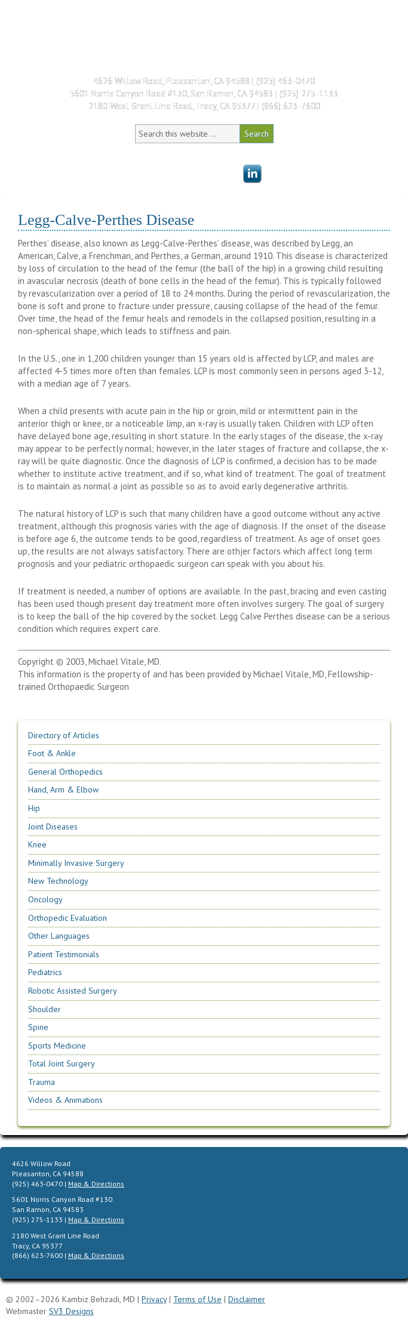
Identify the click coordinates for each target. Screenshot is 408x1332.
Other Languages (59, 935)
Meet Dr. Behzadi (120, 152)
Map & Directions (96, 1183)
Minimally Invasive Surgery (76, 863)
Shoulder (44, 1009)
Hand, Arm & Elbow (63, 789)
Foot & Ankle (52, 753)
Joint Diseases (53, 826)
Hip (34, 808)
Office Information (214, 152)
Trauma (41, 1082)
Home (55, 152)
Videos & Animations (65, 1099)
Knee (37, 844)
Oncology (45, 899)
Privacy (154, 1299)
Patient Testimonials (319, 152)
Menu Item (252, 174)
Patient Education (193, 170)
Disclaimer (246, 1299)
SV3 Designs (71, 1311)
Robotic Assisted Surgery (72, 990)
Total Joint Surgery (61, 1063)
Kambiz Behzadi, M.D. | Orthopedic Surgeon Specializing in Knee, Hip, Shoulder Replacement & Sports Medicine (113, 34)
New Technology (58, 880)
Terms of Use (197, 1299)
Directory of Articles (63, 735)
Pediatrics (45, 972)
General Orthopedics (65, 771)
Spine (38, 1027)
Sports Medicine (57, 1045)
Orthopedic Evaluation (67, 917)
